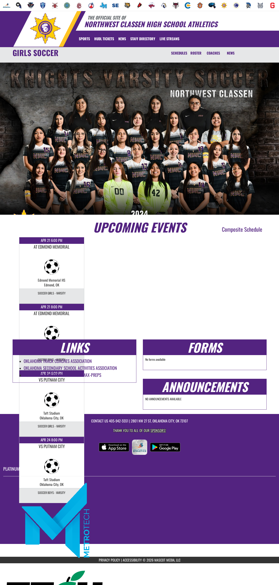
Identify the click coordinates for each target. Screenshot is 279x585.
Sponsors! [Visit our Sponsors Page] (158, 430)
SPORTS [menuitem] (84, 38)
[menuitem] (6, 5)
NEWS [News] (230, 53)
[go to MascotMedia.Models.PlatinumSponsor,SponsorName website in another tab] (139, 520)
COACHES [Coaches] (213, 53)
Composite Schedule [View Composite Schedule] (242, 229)
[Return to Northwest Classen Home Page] (45, 28)
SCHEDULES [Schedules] (179, 53)
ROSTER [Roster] (195, 53)
